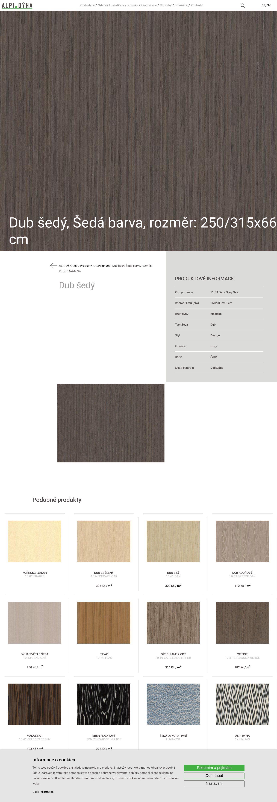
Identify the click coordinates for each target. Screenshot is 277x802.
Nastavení (214, 783)
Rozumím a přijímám (214, 768)
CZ (263, 5)
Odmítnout (214, 776)
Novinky (133, 5)
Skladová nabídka (109, 5)
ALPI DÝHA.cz (68, 265)
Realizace (147, 5)
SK (269, 5)
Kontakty (197, 5)
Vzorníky (166, 5)
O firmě (179, 5)
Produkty (86, 5)
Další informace (43, 792)
